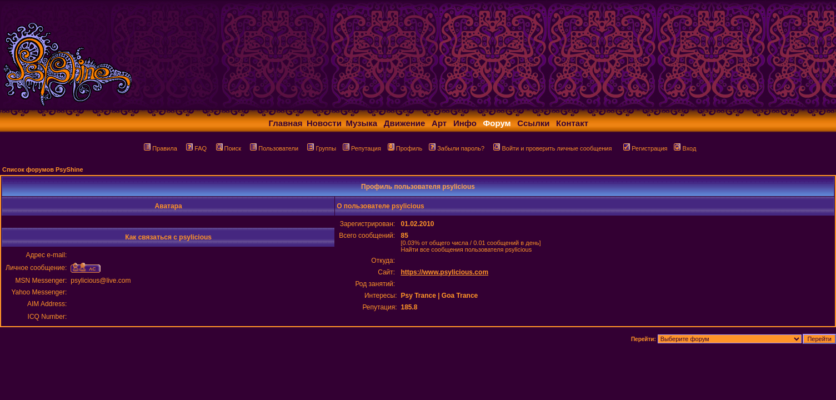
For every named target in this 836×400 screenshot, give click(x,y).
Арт (439, 123)
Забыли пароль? (456, 148)
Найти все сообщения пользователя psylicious (466, 249)
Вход (685, 148)
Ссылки (533, 123)
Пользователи (274, 148)
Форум (497, 123)
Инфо (465, 123)
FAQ (196, 148)
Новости (324, 123)
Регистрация (645, 148)
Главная (286, 123)
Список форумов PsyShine (42, 169)
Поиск (228, 148)
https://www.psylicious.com (444, 272)
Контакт (572, 123)
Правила (160, 148)
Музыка (361, 123)
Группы (321, 148)
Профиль (405, 148)
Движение (404, 123)
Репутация (362, 148)
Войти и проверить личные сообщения (552, 148)
